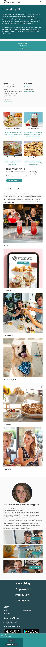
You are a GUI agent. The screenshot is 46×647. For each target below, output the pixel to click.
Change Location (7, 636)
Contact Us (23, 600)
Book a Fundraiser (29, 91)
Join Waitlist (23, 45)
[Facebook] (5, 622)
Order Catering (23, 49)
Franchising (23, 583)
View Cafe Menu (23, 43)
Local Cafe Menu (29, 85)
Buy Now (37, 553)
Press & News (23, 594)
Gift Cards (7, 613)
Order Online (23, 47)
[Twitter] (11, 622)
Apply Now (36, 538)
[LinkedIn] (15, 622)
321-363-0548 (7, 101)
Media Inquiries (27, 610)
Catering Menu (28, 87)
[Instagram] (8, 622)
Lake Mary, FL (8, 635)
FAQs (5, 610)
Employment (23, 589)
